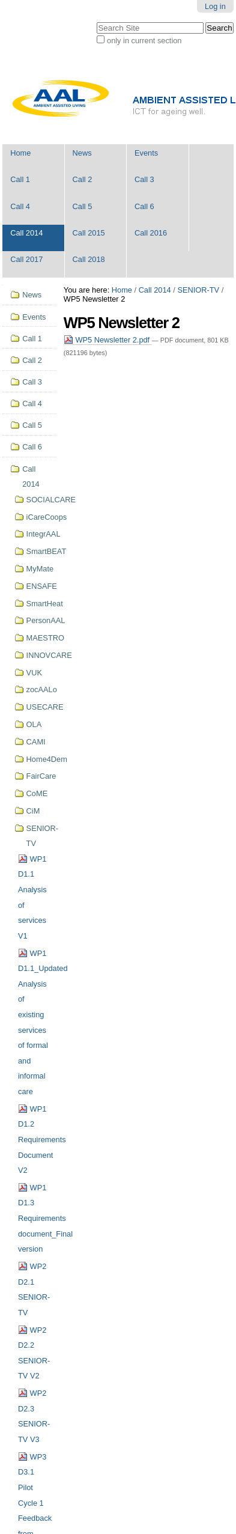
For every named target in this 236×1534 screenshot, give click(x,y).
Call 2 (82, 179)
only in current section (144, 40)
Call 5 (82, 206)
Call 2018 (89, 259)
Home (20, 152)
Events (146, 152)
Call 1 (20, 179)
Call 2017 (26, 259)
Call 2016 (151, 232)
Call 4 (20, 206)
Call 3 (144, 179)
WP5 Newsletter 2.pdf (108, 339)
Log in (215, 6)
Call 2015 (89, 232)
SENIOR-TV (198, 289)
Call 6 (144, 206)
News (82, 152)
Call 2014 (26, 232)
